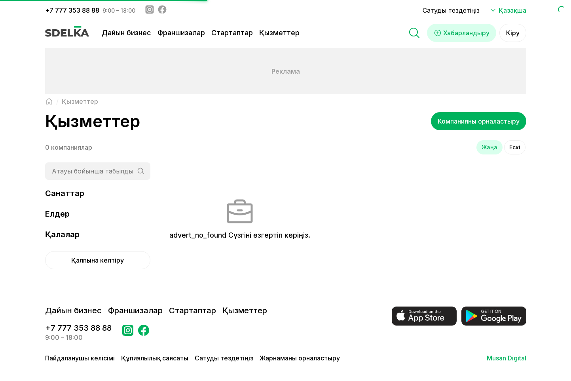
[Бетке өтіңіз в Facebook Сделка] (143, 332)
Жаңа (489, 147)
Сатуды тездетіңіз (451, 10)
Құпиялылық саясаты (154, 358)
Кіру (513, 33)
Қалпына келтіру (97, 260)
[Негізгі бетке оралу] (49, 101)
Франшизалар (181, 33)
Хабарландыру (461, 33)
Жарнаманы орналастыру (300, 358)
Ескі (514, 147)
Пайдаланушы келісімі (80, 358)
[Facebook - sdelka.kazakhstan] (162, 10)
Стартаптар (232, 33)
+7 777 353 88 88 (72, 10)
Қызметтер (279, 33)
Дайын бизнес (126, 33)
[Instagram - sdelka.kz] (149, 10)
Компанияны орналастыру (479, 121)
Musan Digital (506, 358)
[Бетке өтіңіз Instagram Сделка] (127, 332)
